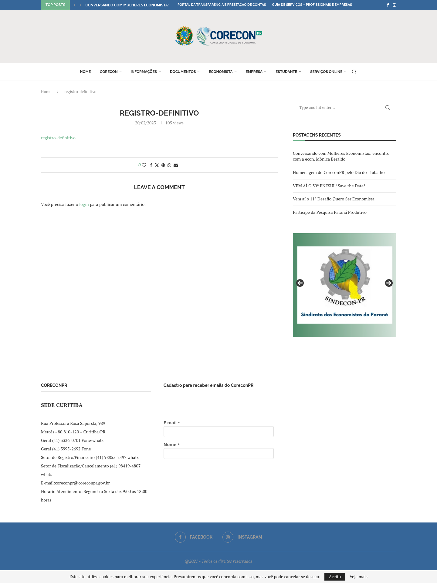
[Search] (354, 72)
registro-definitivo (58, 138)
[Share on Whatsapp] (169, 165)
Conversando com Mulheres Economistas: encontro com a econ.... (151, 5)
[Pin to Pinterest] (163, 165)
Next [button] (388, 283)
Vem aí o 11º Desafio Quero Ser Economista (333, 199)
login (84, 204)
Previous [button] (300, 283)
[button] (74, 5)
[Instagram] (394, 5)
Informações (144, 72)
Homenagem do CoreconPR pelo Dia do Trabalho (338, 172)
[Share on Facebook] (151, 165)
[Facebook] (388, 5)
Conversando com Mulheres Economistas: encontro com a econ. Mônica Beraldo (341, 156)
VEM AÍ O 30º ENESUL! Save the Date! (329, 186)
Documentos (183, 72)
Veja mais (359, 576)
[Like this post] (144, 165)
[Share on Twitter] (157, 165)
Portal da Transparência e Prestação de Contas (222, 5)
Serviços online (326, 72)
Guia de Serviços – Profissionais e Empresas (312, 5)
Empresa (254, 72)
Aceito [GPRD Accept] (335, 576)
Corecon (109, 72)
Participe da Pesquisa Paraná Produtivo (330, 212)
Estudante (286, 72)
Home (85, 72)
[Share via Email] (176, 165)
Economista (220, 72)
